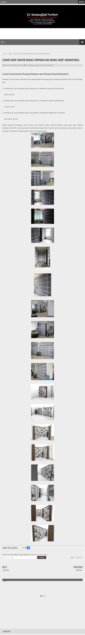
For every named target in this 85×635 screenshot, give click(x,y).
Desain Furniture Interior (39, 554)
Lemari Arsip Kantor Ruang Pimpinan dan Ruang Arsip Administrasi (40, 60)
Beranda (3, 2)
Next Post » (79, 570)
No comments (48, 65)
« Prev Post (5, 570)
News (21, 65)
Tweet (24, 548)
